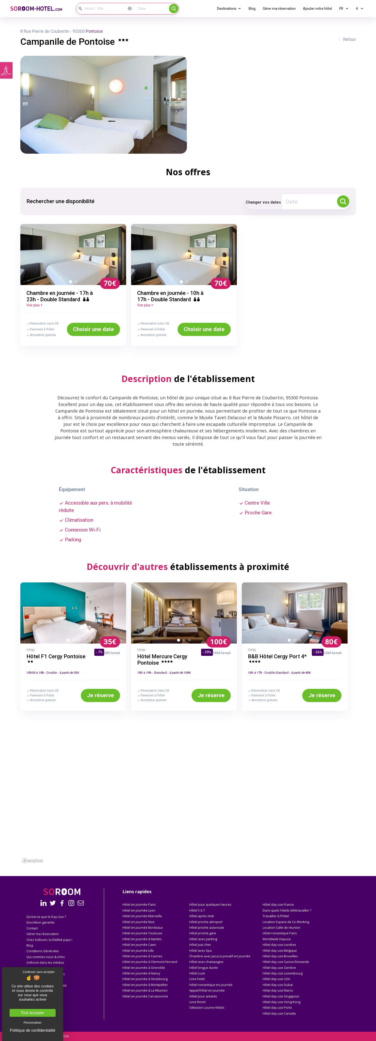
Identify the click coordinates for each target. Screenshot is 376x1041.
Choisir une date (93, 329)
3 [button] (79, 641)
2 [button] (76, 282)
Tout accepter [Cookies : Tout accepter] (32, 1013)
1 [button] (71, 282)
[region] (188, 810)
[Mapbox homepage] (32, 861)
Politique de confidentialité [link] (32, 1030)
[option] (73, 254)
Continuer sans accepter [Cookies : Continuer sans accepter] (39, 972)
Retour (349, 39)
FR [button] (344, 9)
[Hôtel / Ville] (100, 8)
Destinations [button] (229, 9)
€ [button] (360, 9)
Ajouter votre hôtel (317, 9)
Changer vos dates (263, 202)
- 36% (317, 652)
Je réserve (100, 695)
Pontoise (94, 31)
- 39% (207, 652)
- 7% (99, 652)
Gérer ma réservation (279, 9)
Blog (252, 9)
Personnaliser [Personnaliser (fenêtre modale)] (32, 1022)
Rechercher (173, 8)
